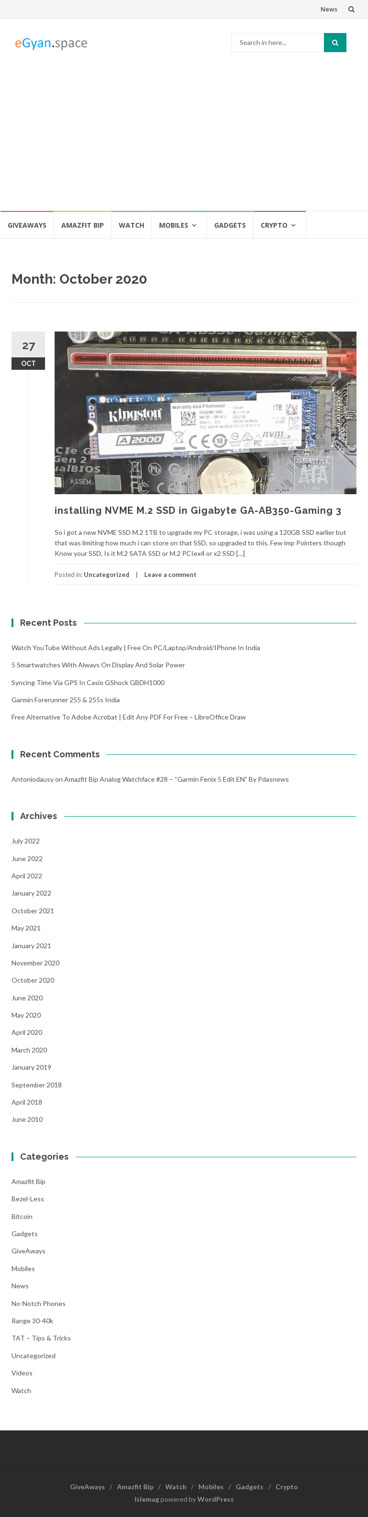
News (329, 9)
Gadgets (230, 225)
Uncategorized (106, 574)
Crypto (274, 225)
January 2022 (31, 893)
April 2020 (27, 1032)
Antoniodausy (33, 779)
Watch (131, 225)
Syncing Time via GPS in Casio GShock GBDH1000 (88, 682)
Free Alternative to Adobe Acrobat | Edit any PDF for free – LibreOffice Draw (129, 717)
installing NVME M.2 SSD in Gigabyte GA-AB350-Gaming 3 (198, 510)
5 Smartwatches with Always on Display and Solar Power (98, 665)
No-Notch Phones (39, 1303)
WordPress (215, 1499)
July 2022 (26, 841)
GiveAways (27, 225)
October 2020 (33, 980)
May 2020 (26, 1015)
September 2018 (37, 1085)
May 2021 (26, 928)
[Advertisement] (184, 138)
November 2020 (35, 963)
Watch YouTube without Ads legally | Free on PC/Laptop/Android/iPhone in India (136, 647)
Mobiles (173, 225)
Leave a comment (170, 574)
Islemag (147, 1499)
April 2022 (27, 876)
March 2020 (29, 1050)
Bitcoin (22, 1216)
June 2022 (27, 858)
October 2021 (33, 911)
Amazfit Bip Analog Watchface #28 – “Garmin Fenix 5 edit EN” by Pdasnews (176, 779)
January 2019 (31, 1067)
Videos (22, 1373)
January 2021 (31, 945)
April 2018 (27, 1102)
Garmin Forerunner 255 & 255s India (66, 700)
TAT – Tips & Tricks (41, 1338)
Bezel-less (28, 1199)
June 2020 (27, 998)
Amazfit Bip (82, 225)
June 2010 (27, 1119)
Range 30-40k (32, 1321)
